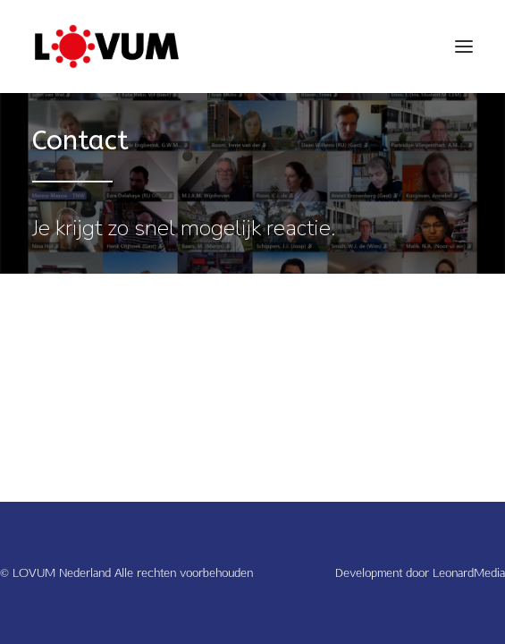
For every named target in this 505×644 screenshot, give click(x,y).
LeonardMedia (469, 572)
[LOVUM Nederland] (106, 46)
